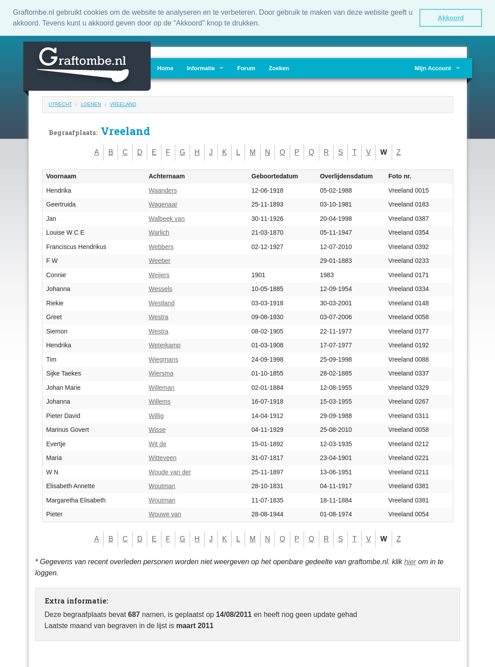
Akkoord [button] (451, 17)
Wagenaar (163, 204)
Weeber (160, 260)
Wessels (161, 288)
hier (410, 561)
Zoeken (279, 67)
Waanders (163, 190)
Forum (246, 67)
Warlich (159, 232)
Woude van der (170, 471)
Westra (159, 317)
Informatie (201, 67)
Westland (162, 302)
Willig (156, 415)
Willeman (162, 387)
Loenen (91, 103)
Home (165, 67)
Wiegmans (163, 359)
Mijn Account (433, 67)
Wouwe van (165, 514)
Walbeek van (167, 218)
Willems (160, 401)
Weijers (159, 274)
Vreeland (123, 103)
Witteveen (163, 457)
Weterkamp (165, 345)
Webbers (161, 246)
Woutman (162, 486)
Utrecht (60, 103)
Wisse (157, 429)
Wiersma (161, 373)
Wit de (158, 443)
